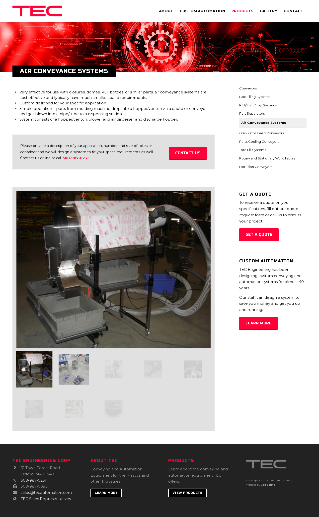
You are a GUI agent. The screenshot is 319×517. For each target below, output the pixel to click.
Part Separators (252, 113)
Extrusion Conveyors (255, 167)
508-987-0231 (75, 158)
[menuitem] (166, 11)
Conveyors (248, 88)
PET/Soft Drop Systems (258, 105)
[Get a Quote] (259, 234)
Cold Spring (268, 484)
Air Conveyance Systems (263, 123)
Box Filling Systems (254, 97)
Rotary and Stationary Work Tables (267, 158)
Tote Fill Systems (252, 150)
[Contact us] (188, 153)
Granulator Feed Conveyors (261, 133)
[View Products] (187, 493)
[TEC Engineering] (37, 11)
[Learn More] (258, 323)
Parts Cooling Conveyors (259, 142)
